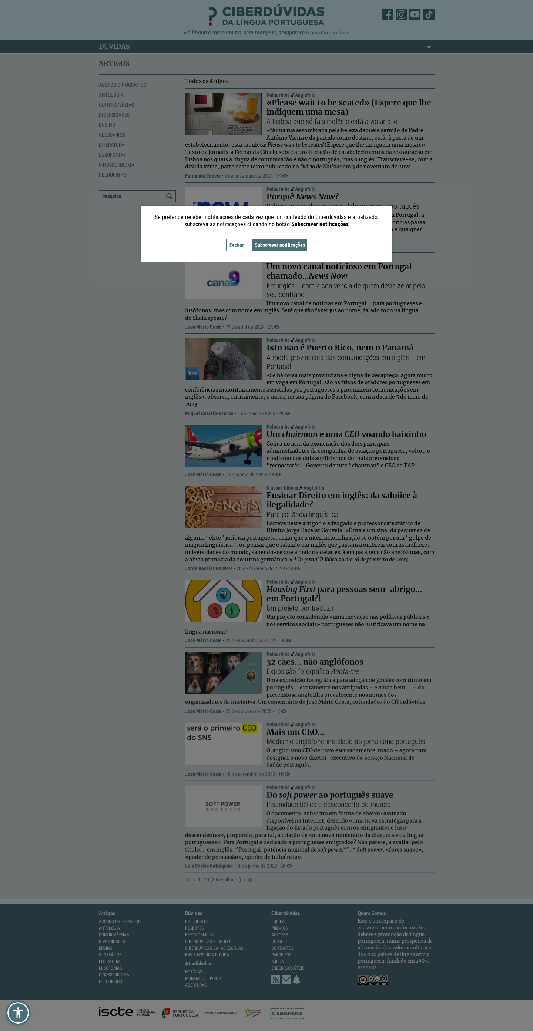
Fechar (236, 244)
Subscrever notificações (280, 244)
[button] (18, 1013)
